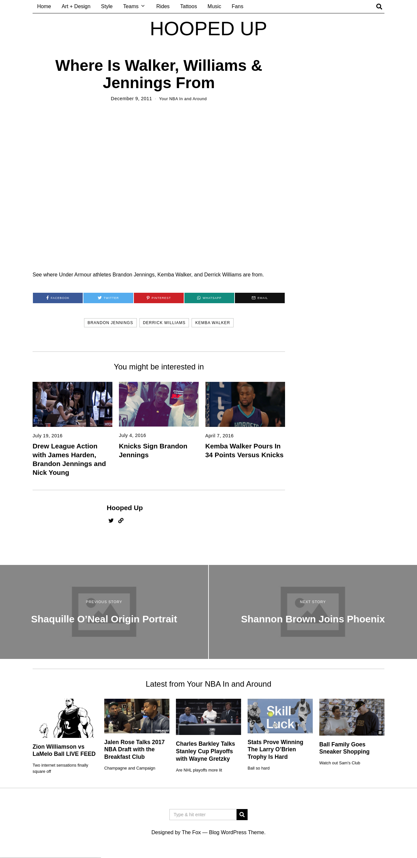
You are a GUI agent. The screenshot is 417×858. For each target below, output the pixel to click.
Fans (237, 6)
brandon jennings (110, 322)
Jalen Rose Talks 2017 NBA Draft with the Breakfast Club (134, 749)
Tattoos (188, 6)
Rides (163, 6)
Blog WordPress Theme (236, 832)
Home (44, 6)
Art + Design (76, 6)
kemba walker (212, 322)
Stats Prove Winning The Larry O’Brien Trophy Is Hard (275, 749)
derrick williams (164, 322)
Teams (130, 6)
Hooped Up (125, 507)
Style (107, 6)
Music (214, 6)
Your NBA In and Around (183, 98)
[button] (242, 814)
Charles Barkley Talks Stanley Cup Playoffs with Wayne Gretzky (205, 751)
